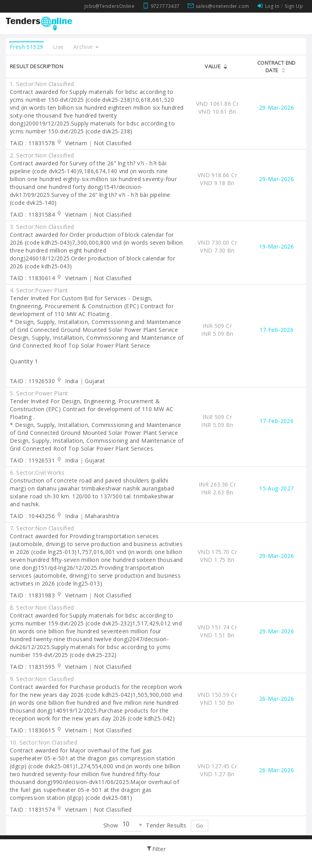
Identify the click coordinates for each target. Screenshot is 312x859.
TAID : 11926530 (32, 381)
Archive (86, 47)
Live (58, 47)
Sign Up (294, 6)
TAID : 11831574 (32, 809)
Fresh (26, 47)
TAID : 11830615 (32, 730)
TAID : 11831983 (32, 595)
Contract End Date (276, 66)
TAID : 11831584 (32, 214)
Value (212, 66)
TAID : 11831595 (32, 666)
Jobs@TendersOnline (109, 6)
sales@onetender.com (222, 6)
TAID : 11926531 (32, 460)
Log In (272, 6)
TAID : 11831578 (32, 143)
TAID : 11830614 (32, 278)
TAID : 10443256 (32, 516)
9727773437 (165, 6)
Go (199, 825)
